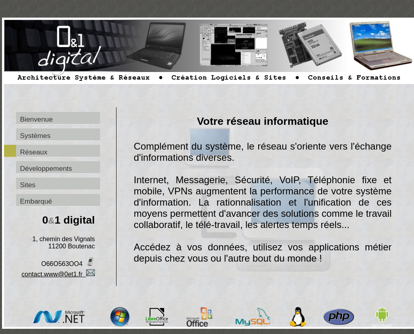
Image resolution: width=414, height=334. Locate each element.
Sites (28, 185)
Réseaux (33, 152)
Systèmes (35, 136)
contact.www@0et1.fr (58, 274)
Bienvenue (36, 119)
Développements (46, 168)
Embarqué (36, 201)
